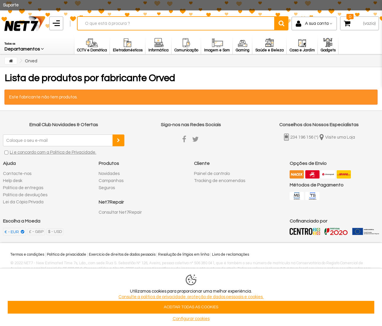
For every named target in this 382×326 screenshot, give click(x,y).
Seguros (107, 188)
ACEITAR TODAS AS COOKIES (191, 307)
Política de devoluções (25, 195)
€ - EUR (12, 232)
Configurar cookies (191, 319)
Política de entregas (23, 188)
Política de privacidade (66, 254)
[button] (24, 45)
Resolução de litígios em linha (183, 254)
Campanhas (111, 181)
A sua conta (317, 23)
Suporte (11, 5)
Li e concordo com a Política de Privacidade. (53, 152)
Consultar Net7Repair (120, 212)
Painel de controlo (212, 173)
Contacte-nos (17, 173)
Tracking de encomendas (219, 181)
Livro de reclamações (230, 254)
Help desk (12, 181)
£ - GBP (36, 232)
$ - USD (55, 232)
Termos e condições (27, 254)
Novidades (109, 173)
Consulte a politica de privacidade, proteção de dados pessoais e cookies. (191, 297)
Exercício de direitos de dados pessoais (122, 254)
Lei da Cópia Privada (23, 202)
